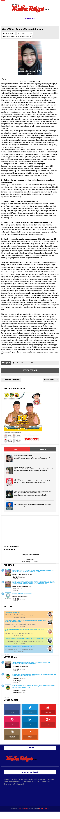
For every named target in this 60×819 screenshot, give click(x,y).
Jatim (17, 37)
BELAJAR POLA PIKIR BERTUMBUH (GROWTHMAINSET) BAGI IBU (20, 647)
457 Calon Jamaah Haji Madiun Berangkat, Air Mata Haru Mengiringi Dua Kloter (26, 640)
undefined (15, 579)
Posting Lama (49, 381)
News (22, 37)
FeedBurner (35, 563)
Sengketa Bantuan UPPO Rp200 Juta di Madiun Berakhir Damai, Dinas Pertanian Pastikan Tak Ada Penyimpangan (31, 664)
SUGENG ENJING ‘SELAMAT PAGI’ (12, 613)
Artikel (12, 37)
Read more (22, 578)
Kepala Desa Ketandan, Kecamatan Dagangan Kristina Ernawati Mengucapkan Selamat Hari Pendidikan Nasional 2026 (34, 676)
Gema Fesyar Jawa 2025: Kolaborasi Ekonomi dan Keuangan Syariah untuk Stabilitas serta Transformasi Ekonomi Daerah (33, 572)
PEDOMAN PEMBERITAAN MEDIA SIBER (21, 595)
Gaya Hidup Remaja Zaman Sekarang (23, 456)
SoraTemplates (23, 816)
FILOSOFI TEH (17, 480)
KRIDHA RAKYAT (44, 816)
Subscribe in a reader (11, 548)
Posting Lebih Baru (12, 381)
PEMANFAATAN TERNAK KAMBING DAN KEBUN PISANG (26, 504)
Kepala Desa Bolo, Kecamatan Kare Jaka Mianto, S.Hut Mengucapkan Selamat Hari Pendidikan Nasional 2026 (33, 687)
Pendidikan (27, 37)
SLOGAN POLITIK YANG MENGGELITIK (22, 468)
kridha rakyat (6, 605)
